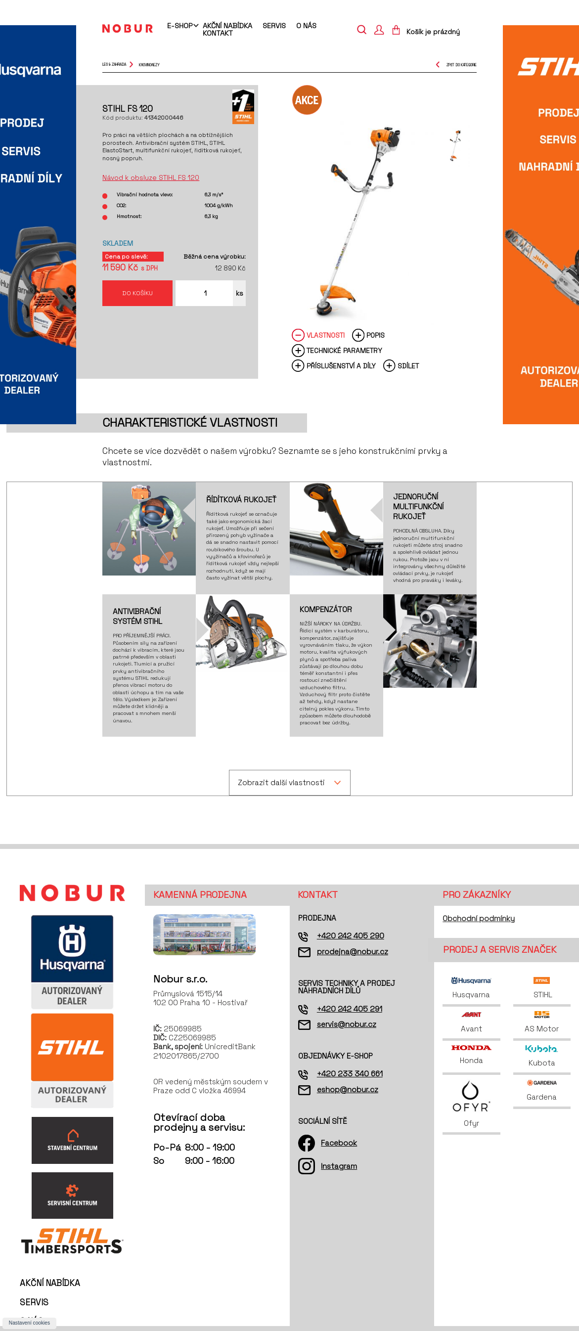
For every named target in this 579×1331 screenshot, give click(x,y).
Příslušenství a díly (341, 366)
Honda (471, 1055)
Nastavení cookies (29, 1323)
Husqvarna (471, 988)
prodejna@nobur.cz (352, 951)
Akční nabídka (227, 25)
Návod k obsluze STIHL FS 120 (150, 178)
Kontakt (218, 33)
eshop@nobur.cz (347, 1089)
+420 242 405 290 (350, 935)
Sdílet (408, 366)
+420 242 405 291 (349, 1009)
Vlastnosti (326, 335)
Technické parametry (344, 351)
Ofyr (471, 1103)
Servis (274, 25)
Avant (471, 1022)
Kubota (541, 1056)
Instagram (339, 1166)
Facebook (339, 1143)
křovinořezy (149, 64)
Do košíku (137, 293)
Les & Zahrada (114, 64)
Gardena (542, 1090)
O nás (306, 25)
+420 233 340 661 (350, 1073)
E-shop (179, 26)
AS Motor (542, 1022)
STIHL (542, 988)
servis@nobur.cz (346, 1024)
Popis (375, 335)
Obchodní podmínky (479, 918)
